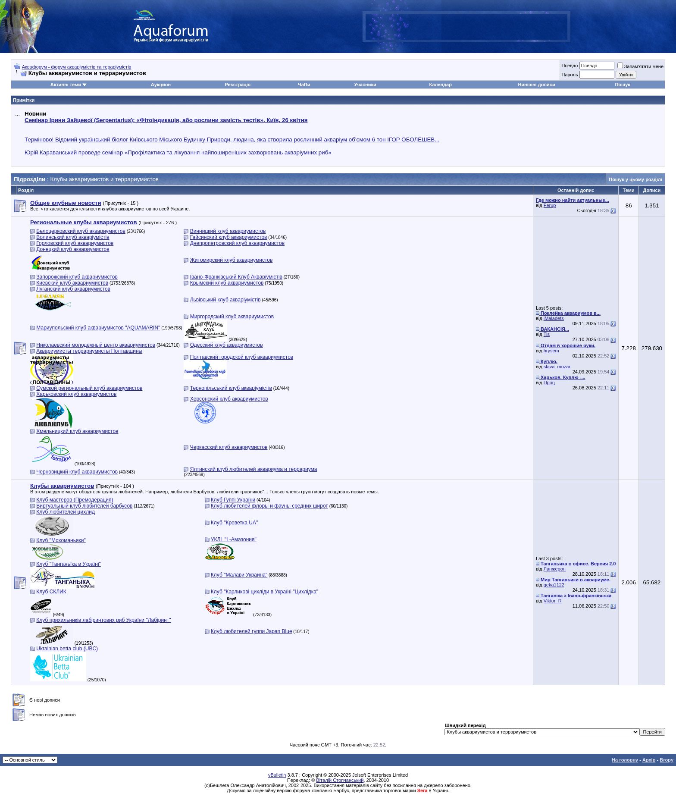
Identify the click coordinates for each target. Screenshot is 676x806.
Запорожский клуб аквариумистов (77, 277)
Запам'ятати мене (640, 66)
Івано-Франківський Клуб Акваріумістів (236, 277)
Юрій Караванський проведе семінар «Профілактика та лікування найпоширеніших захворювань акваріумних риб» (178, 152)
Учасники (365, 84)
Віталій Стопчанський (339, 780)
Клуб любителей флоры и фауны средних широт (269, 506)
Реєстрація (237, 84)
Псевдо (569, 65)
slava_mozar (557, 366)
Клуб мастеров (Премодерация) (74, 500)
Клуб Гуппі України (233, 500)
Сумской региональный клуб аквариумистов (89, 388)
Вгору (666, 759)
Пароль (569, 74)
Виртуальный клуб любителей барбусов (84, 506)
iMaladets (554, 318)
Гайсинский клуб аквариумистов (228, 237)
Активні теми (65, 84)
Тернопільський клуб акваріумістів (231, 388)
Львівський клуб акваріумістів (225, 300)
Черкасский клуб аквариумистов (229, 447)
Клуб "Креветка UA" (234, 523)
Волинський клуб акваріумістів (72, 237)
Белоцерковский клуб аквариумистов (80, 231)
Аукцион (161, 84)
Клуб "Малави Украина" (239, 575)
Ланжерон (555, 568)
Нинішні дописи (536, 84)
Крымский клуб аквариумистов (227, 283)
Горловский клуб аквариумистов (74, 243)
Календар (440, 84)
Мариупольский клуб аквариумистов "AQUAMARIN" (98, 328)
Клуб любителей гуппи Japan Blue (251, 631)
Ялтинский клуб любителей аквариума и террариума (253, 469)
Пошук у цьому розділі (635, 179)
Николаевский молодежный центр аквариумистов (95, 345)
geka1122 (554, 584)
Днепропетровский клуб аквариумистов (237, 243)
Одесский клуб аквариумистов (226, 345)
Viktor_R (553, 600)
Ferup (550, 205)
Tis (547, 334)
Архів (648, 759)
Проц (549, 382)
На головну (625, 759)
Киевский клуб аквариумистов (72, 283)
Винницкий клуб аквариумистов (228, 231)
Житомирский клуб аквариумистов (231, 260)
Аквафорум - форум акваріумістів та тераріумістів (76, 66)
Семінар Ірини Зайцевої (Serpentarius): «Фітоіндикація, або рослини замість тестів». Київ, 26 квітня (166, 120)
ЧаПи (304, 84)
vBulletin (277, 775)
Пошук (622, 84)
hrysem (551, 350)
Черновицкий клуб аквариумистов (77, 472)
